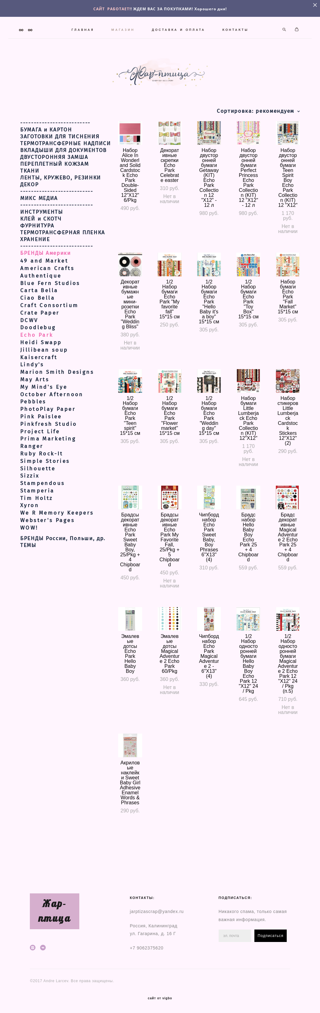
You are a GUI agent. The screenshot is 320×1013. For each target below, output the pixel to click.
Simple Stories (45, 485)
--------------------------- (56, 215)
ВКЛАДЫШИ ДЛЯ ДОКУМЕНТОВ (63, 174)
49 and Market (44, 285)
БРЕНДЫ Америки (45, 277)
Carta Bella (39, 314)
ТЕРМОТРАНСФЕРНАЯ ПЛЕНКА (62, 256)
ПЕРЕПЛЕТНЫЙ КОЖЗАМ (54, 188)
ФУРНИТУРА (37, 250)
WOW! (29, 551)
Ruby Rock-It (41, 477)
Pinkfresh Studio (48, 448)
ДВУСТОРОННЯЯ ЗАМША (54, 181)
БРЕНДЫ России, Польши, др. (62, 562)
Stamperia (37, 514)
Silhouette (37, 492)
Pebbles (33, 425)
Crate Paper (39, 336)
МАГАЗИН (141, 25)
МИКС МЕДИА (39, 222)
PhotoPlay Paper (48, 433)
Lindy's (32, 388)
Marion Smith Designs (57, 396)
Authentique (40, 299)
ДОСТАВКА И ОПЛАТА (197, 25)
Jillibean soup (44, 373)
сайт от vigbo (160, 998)
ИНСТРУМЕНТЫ (41, 236)
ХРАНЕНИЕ (35, 263)
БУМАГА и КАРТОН (46, 154)
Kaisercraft (38, 381)
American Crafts (47, 292)
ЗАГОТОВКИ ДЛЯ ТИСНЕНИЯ (59, 161)
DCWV (29, 344)
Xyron (29, 529)
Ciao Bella (37, 322)
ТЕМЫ (28, 569)
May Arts (34, 403)
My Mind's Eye (43, 410)
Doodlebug (38, 351)
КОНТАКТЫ (160, 33)
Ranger (31, 470)
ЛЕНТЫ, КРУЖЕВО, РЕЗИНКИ (60, 202)
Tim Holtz (36, 522)
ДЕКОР (29, 209)
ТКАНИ (29, 195)
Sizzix (29, 500)
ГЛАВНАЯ (101, 25)
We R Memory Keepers (57, 537)
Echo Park (36, 359)
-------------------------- (55, 147)
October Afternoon (51, 418)
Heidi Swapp (41, 366)
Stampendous (42, 507)
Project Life (40, 455)
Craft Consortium (49, 329)
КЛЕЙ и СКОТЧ (40, 243)
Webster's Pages (47, 544)
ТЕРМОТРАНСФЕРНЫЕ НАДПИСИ (65, 167)
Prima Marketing (48, 462)
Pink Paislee (41, 440)
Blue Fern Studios (50, 307)
